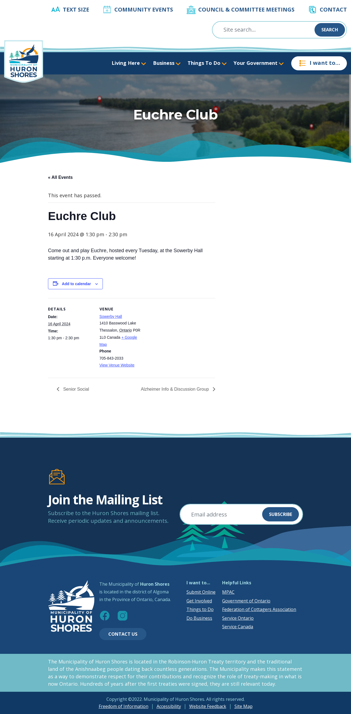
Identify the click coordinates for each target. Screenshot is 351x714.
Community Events (143, 9)
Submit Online (201, 592)
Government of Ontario (246, 601)
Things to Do (200, 609)
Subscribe (280, 514)
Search (329, 30)
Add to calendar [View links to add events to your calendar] (76, 284)
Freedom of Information (123, 706)
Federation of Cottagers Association (259, 609)
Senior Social (75, 389)
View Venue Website (117, 365)
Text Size (76, 9)
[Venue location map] (180, 336)
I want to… (319, 63)
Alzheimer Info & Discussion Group (175, 389)
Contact (333, 9)
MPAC (228, 592)
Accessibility (169, 706)
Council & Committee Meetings (246, 9)
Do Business (199, 618)
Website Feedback (207, 706)
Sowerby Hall (111, 316)
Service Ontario (238, 618)
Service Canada (237, 627)
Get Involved (199, 601)
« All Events (60, 177)
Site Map (243, 706)
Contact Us (122, 634)
